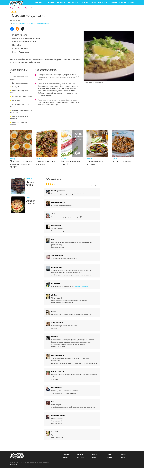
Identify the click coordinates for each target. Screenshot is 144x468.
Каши (93, 2)
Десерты (60, 2)
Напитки (102, 2)
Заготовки (73, 2)
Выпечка (39, 2)
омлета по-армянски (81, 286)
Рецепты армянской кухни (23, 23)
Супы (131, 2)
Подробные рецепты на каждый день (16, 3)
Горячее (50, 2)
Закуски (84, 2)
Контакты (13, 464)
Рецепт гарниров (42, 23)
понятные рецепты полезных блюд (17, 456)
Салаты (113, 2)
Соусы (122, 2)
